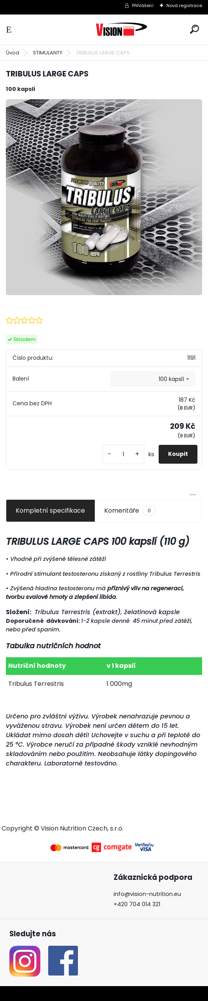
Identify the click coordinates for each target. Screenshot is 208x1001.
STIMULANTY (47, 52)
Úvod (12, 52)
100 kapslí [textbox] (171, 379)
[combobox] (152, 379)
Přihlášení (143, 5)
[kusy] (123, 454)
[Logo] (121, 30)
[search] (194, 29)
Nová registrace (184, 5)
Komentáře (130, 510)
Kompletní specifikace (50, 510)
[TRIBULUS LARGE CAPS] (104, 197)
